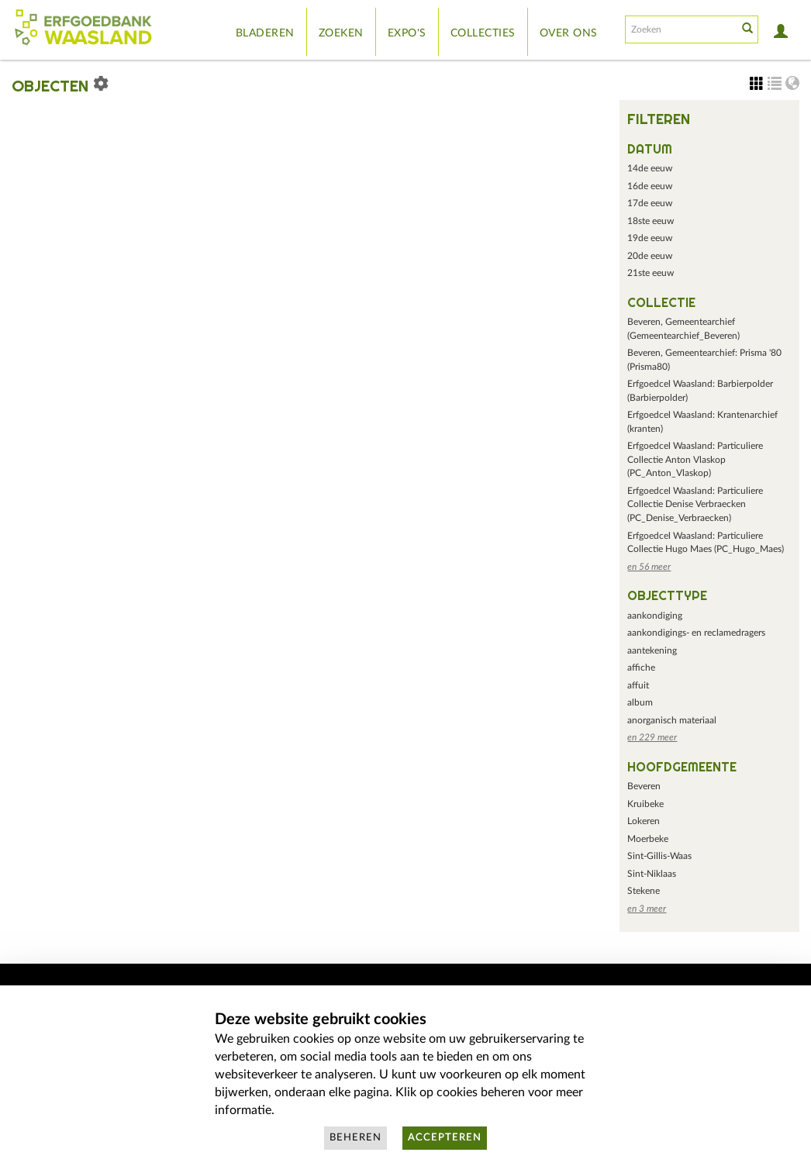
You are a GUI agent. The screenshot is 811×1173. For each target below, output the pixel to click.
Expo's (407, 33)
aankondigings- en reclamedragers (696, 632)
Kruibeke (645, 804)
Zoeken (341, 33)
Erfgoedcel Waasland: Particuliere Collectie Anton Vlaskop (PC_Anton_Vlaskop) (695, 459)
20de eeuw (649, 255)
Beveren (644, 786)
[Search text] (680, 29)
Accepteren (444, 1138)
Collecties (483, 33)
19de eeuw (649, 238)
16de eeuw (649, 186)
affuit (638, 685)
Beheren (355, 1138)
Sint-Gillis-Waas (659, 856)
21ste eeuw (650, 273)
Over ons (569, 33)
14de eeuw (649, 168)
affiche (641, 667)
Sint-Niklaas (651, 873)
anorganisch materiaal (671, 720)
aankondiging (654, 615)
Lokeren (643, 821)
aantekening (652, 650)
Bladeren (265, 33)
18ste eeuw (650, 221)
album (640, 702)
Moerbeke (647, 839)
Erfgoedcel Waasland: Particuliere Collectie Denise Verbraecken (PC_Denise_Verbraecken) (695, 504)
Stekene (643, 890)
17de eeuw (649, 203)
